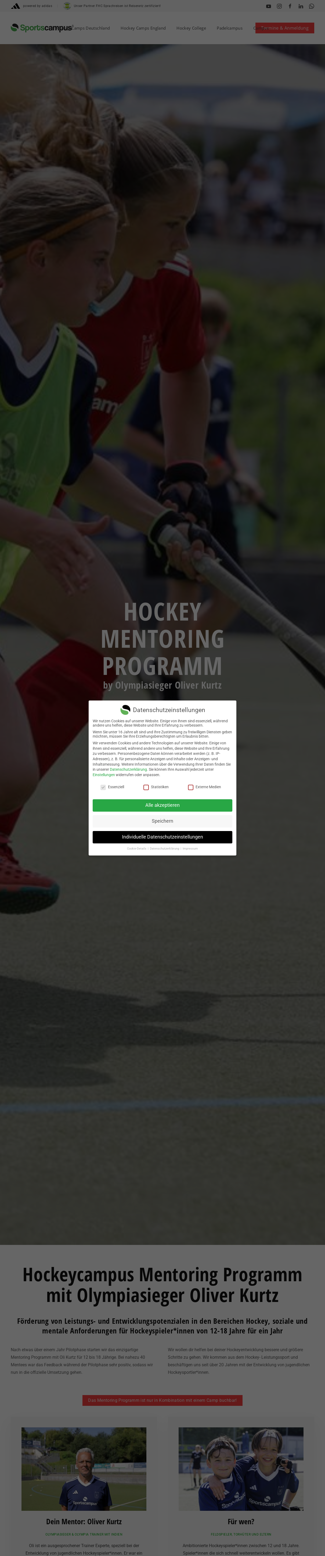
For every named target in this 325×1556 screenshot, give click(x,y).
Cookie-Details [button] (137, 848)
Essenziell (112, 787)
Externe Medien (204, 787)
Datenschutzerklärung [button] (165, 848)
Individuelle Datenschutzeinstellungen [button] (162, 837)
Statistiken (156, 787)
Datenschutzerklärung (128, 769)
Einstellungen (104, 775)
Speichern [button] (162, 821)
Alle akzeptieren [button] (162, 805)
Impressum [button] (190, 848)
